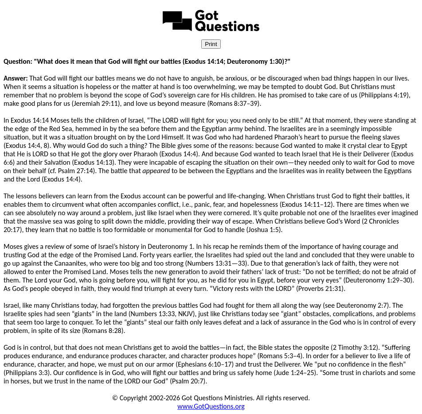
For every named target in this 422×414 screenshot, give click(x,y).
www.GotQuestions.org (211, 406)
